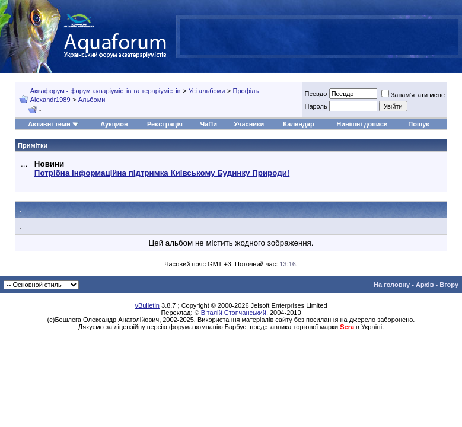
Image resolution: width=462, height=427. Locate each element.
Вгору (448, 284)
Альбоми (92, 99)
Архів (425, 284)
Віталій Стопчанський (233, 312)
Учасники (249, 124)
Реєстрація (165, 124)
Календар (298, 124)
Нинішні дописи (361, 124)
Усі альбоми (207, 90)
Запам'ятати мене (413, 94)
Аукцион (114, 124)
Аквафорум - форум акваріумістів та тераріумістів (105, 90)
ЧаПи (208, 124)
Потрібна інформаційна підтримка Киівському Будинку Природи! (161, 172)
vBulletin (147, 305)
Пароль (315, 106)
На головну (392, 284)
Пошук (418, 124)
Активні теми (49, 124)
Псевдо (315, 93)
